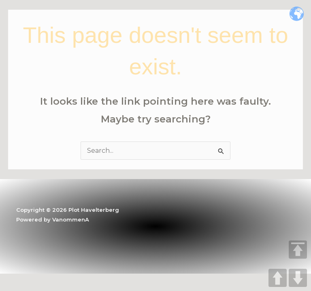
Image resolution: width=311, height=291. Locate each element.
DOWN (298, 278)
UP (277, 278)
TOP (298, 249)
